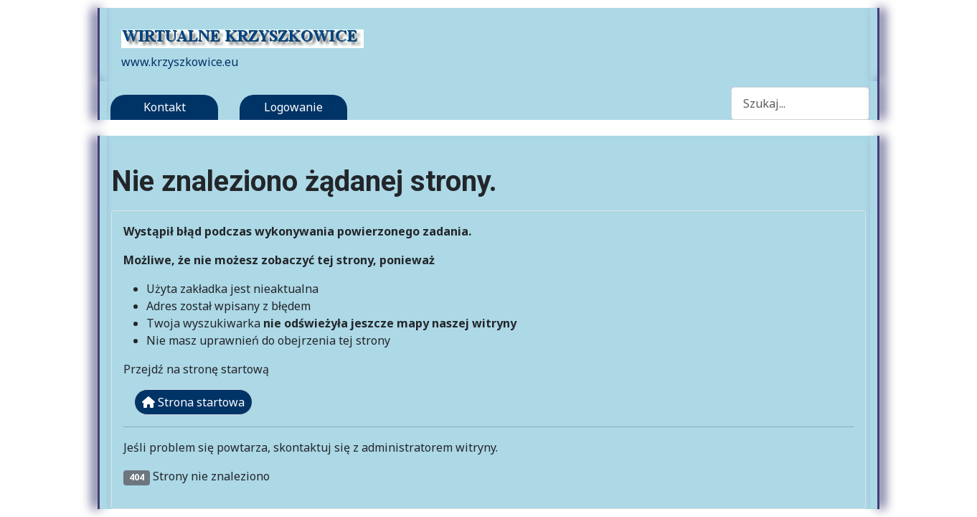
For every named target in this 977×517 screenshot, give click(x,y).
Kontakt (164, 107)
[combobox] (800, 103)
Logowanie (293, 107)
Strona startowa (193, 402)
